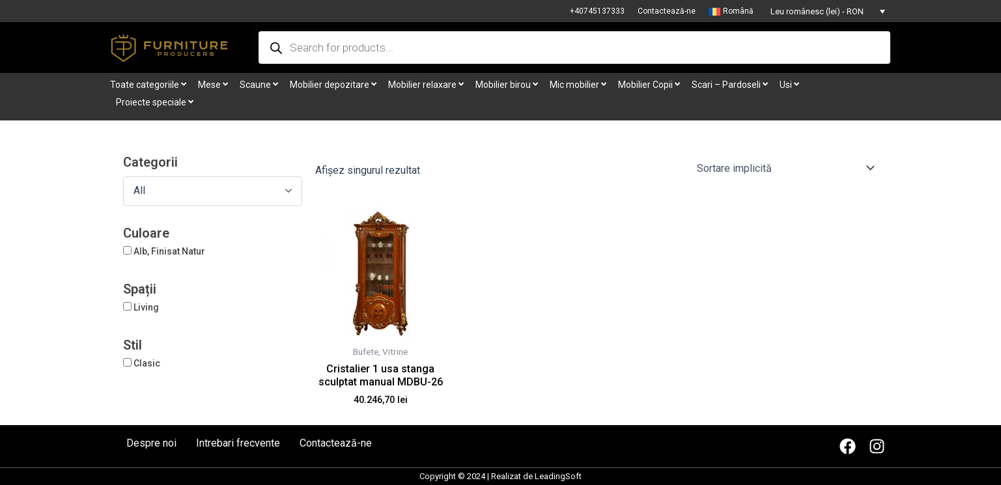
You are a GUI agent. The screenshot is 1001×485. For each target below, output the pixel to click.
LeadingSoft (558, 476)
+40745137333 (597, 11)
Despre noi (151, 443)
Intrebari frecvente (238, 443)
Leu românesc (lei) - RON (817, 11)
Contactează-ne (667, 11)
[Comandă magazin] (785, 168)
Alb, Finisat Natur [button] (169, 251)
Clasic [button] (147, 363)
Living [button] (146, 307)
